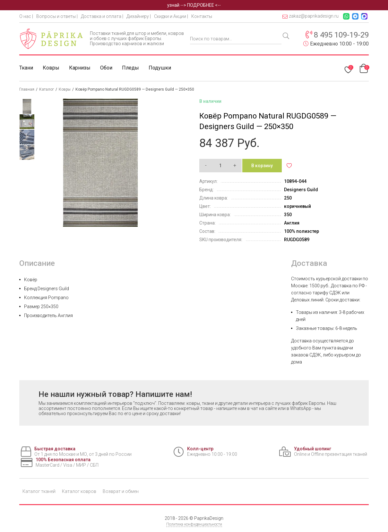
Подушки (160, 68)
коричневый (297, 206)
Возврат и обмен (121, 491)
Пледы (130, 68)
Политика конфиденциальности (194, 524)
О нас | (26, 16)
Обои (106, 68)
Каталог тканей (39, 491)
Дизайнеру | (138, 16)
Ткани (26, 68)
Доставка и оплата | (102, 16)
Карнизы (80, 68)
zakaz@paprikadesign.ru (310, 16)
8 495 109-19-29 (341, 34)
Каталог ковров (79, 491)
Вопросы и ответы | (57, 16)
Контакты (201, 16)
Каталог (46, 89)
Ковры (51, 68)
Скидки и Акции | (171, 16)
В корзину (262, 165)
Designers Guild (301, 189)
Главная (26, 89)
